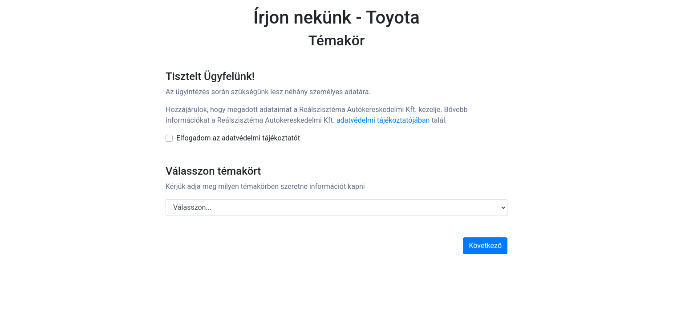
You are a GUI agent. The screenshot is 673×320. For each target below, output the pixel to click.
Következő (485, 245)
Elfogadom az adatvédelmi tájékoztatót (238, 138)
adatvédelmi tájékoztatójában (383, 120)
